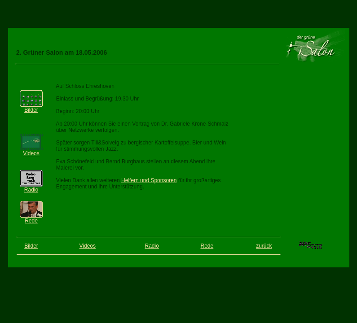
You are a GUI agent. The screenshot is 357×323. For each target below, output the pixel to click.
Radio (31, 190)
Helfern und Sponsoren (148, 180)
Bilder (31, 110)
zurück (264, 246)
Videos (31, 153)
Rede (31, 221)
